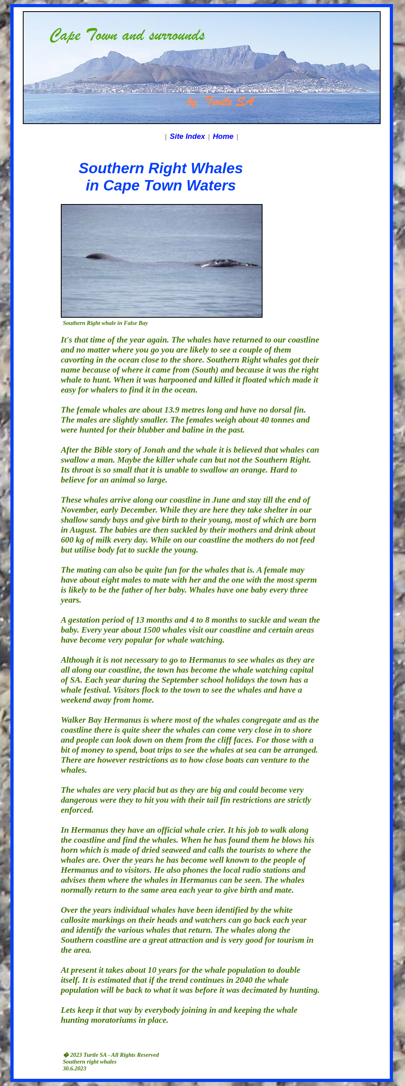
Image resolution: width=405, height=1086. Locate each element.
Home (223, 136)
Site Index (187, 136)
